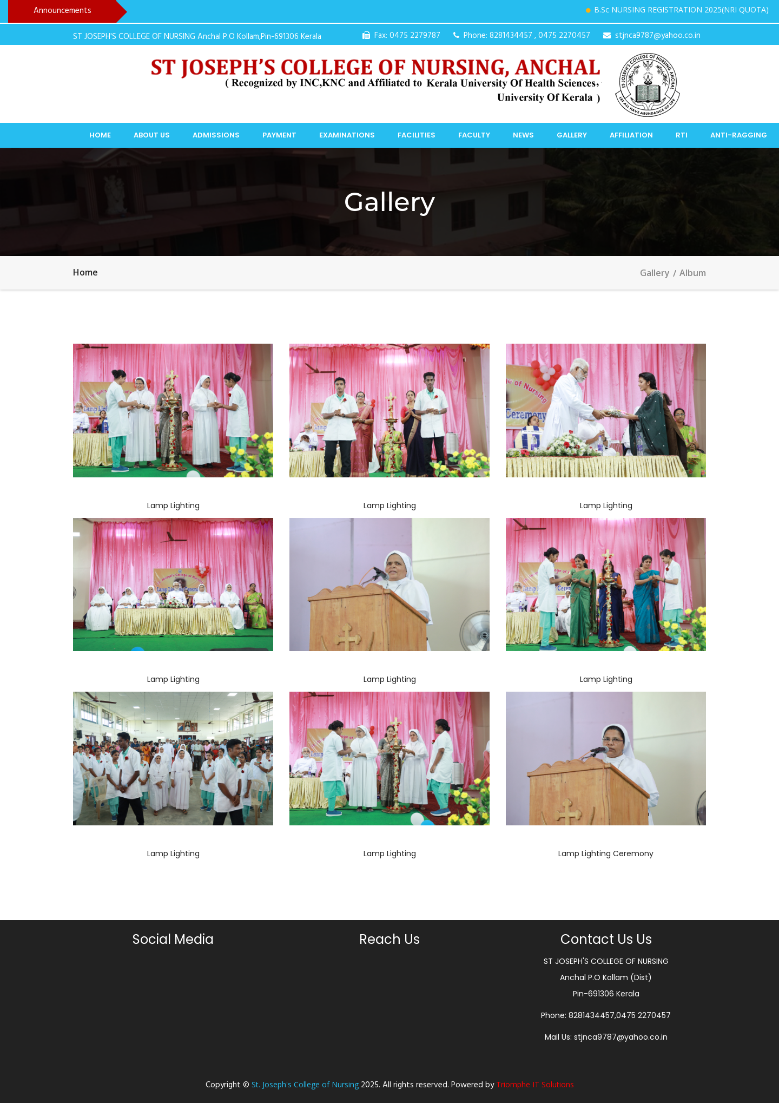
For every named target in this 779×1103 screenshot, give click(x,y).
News (523, 135)
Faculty (474, 135)
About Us (152, 135)
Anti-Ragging (738, 135)
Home (100, 135)
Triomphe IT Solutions (535, 1084)
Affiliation (631, 135)
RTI (682, 135)
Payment (279, 135)
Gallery (572, 135)
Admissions (216, 135)
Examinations (347, 135)
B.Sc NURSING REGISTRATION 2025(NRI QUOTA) (687, 9)
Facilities (416, 135)
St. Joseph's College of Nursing (305, 1084)
